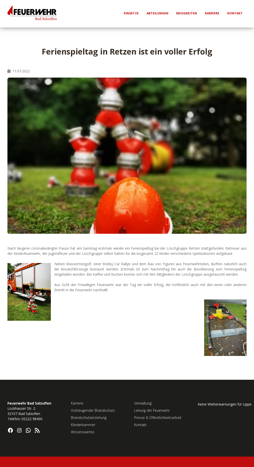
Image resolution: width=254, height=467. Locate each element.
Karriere (77, 403)
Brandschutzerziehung (88, 417)
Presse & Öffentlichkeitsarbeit (157, 417)
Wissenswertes (83, 432)
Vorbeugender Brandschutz (93, 410)
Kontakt (140, 424)
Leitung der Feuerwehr (152, 410)
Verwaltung (143, 403)
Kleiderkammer (83, 424)
